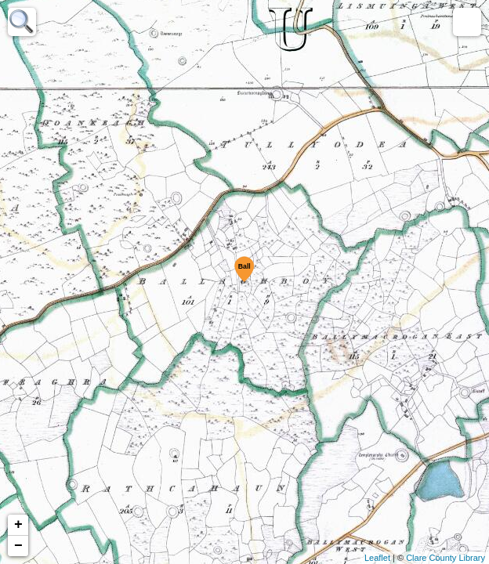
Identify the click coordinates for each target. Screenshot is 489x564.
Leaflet (377, 557)
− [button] (18, 546)
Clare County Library (445, 557)
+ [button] (18, 524)
